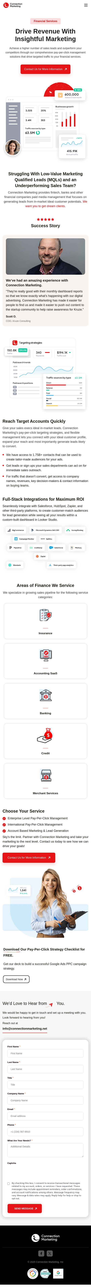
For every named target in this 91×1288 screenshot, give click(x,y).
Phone (11, 1124)
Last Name (13, 1062)
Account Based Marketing (25, 830)
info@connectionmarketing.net (25, 1028)
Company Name (16, 1093)
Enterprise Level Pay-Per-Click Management (38, 818)
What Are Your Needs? (20, 1140)
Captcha (11, 1163)
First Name (13, 1046)
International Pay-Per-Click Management (35, 824)
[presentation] (33, 1172)
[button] (86, 5)
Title (10, 1077)
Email (11, 1109)
